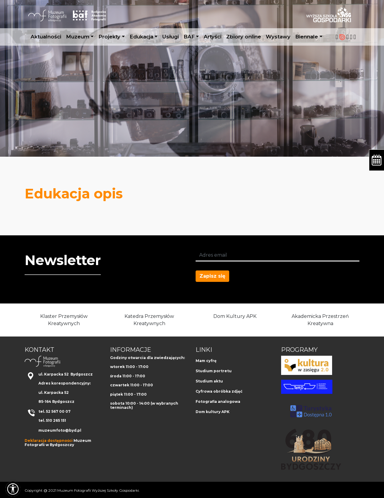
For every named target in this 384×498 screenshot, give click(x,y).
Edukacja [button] (141, 37)
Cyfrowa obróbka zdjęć (219, 391)
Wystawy (278, 37)
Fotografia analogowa (218, 401)
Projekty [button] (109, 37)
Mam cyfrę (206, 360)
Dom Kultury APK (234, 316)
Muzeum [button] (77, 37)
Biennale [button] (306, 37)
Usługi (170, 37)
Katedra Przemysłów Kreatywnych (149, 319)
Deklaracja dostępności (49, 440)
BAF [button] (189, 37)
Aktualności (46, 37)
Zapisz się (212, 276)
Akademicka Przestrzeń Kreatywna (320, 319)
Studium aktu (209, 381)
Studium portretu (214, 371)
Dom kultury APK (213, 411)
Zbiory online (243, 37)
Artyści (212, 37)
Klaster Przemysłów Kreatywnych (64, 319)
